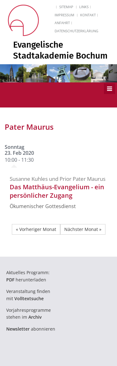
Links (84, 6)
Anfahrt (62, 22)
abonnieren (30, 329)
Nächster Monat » (82, 229)
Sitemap (66, 6)
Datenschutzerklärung (76, 31)
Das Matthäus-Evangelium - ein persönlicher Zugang (57, 191)
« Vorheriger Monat (36, 229)
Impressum (64, 15)
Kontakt (88, 15)
